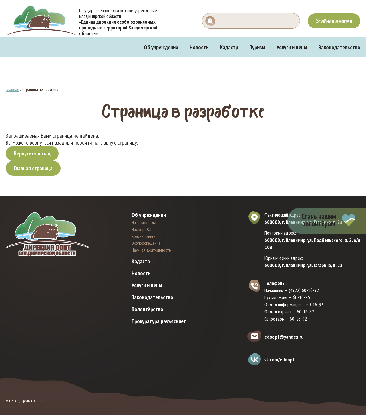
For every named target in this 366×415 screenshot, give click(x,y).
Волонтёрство (147, 309)
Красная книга (144, 236)
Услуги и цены (292, 47)
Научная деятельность (151, 250)
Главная (12, 89)
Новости (199, 47)
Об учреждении (161, 47)
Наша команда (144, 222)
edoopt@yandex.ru (283, 336)
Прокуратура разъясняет (159, 321)
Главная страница (33, 168)
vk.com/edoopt (279, 359)
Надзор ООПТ (143, 229)
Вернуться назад (32, 153)
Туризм (257, 47)
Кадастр (229, 47)
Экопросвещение (146, 243)
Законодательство (339, 47)
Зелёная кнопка (334, 21)
